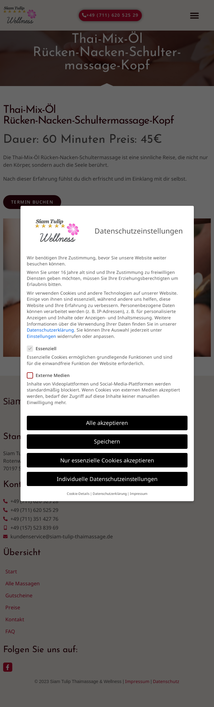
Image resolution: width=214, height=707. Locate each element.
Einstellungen (41, 335)
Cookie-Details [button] (78, 492)
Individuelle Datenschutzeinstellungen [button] (107, 477)
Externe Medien (50, 374)
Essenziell (44, 347)
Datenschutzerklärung (50, 329)
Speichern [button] (107, 440)
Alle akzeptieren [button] (107, 422)
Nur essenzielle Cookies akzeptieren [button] (107, 459)
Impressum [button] (138, 492)
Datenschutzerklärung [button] (110, 492)
